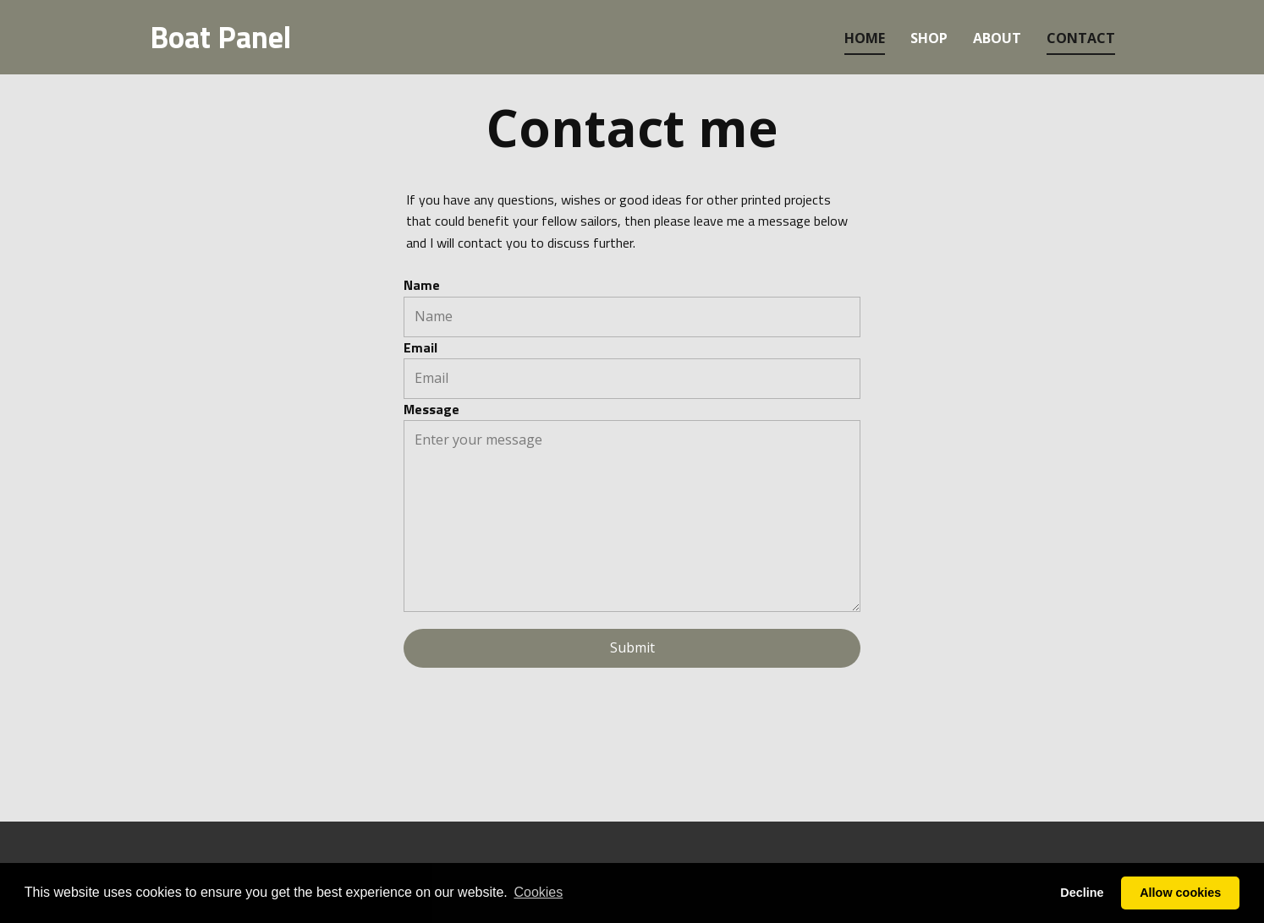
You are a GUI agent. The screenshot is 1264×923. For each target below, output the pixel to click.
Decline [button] (1081, 892)
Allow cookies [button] (1180, 892)
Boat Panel (220, 37)
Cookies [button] (538, 892)
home (864, 38)
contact (1081, 38)
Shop (929, 38)
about (997, 38)
